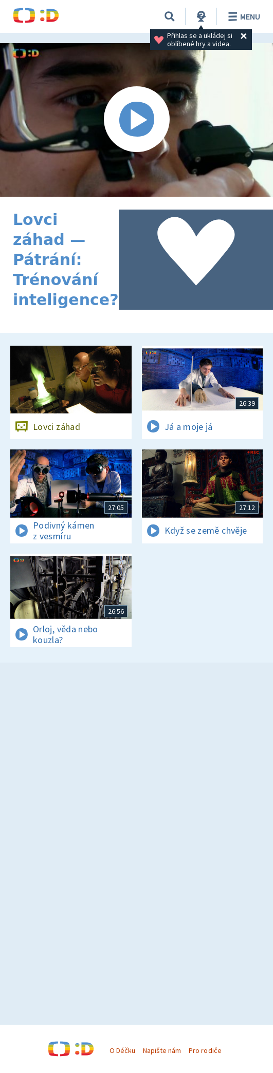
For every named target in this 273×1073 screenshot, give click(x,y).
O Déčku (122, 1050)
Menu (242, 16)
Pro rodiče (205, 1050)
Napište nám (162, 1050)
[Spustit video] (136, 120)
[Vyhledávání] (169, 16)
